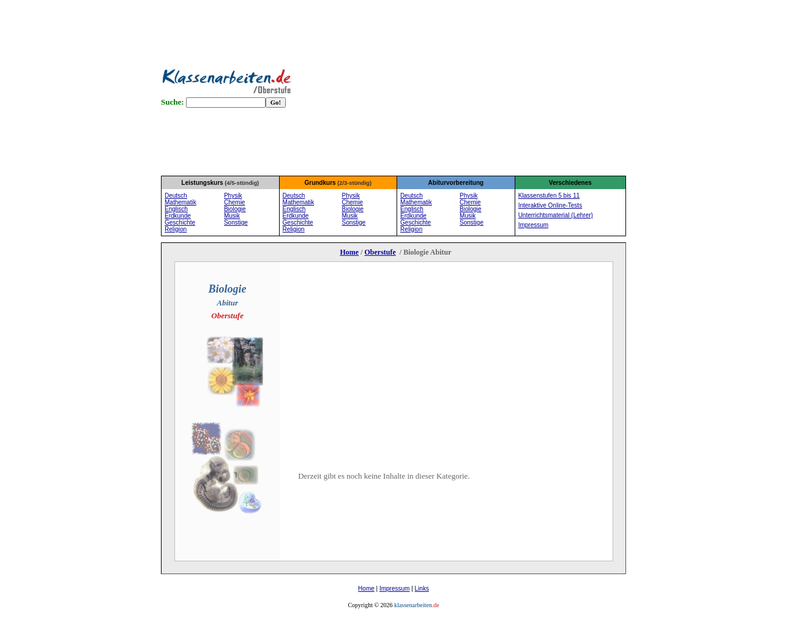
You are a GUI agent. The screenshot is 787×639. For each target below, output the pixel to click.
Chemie (234, 202)
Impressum (394, 588)
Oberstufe (379, 252)
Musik (232, 215)
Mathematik (180, 202)
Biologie (235, 209)
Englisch (176, 209)
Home (349, 252)
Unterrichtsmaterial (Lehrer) (555, 215)
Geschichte (180, 222)
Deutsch (176, 195)
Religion (176, 229)
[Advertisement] (478, 85)
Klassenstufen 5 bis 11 (549, 195)
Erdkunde (178, 215)
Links (422, 588)
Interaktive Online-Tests (550, 205)
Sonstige (236, 222)
